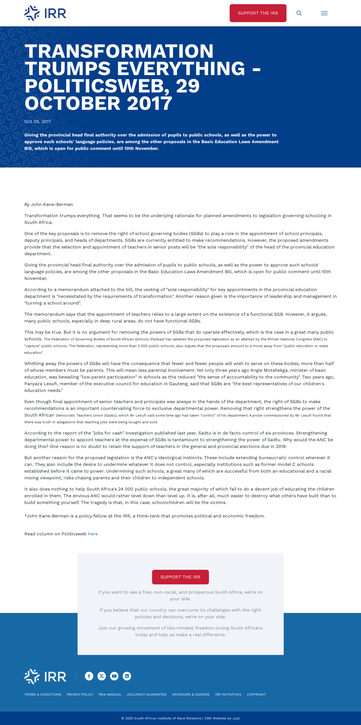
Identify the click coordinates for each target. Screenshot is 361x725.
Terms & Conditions (42, 694)
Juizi (236, 718)
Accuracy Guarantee (147, 694)
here (93, 533)
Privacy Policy (80, 694)
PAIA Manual (110, 694)
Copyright (256, 694)
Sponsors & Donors (190, 694)
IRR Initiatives (228, 694)
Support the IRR (180, 577)
